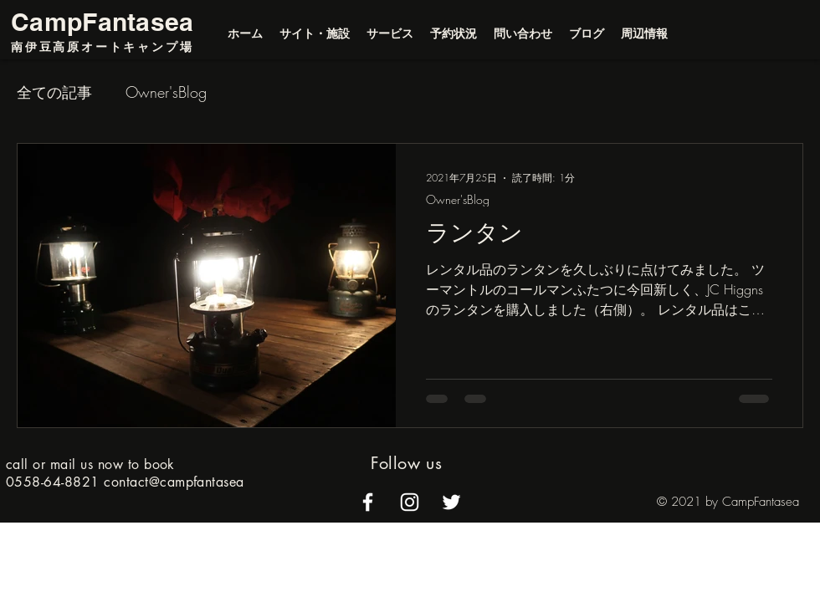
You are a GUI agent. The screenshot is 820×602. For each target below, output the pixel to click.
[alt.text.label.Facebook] (368, 502)
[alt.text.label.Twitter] (451, 502)
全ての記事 (54, 92)
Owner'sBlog (166, 92)
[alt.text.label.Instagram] (409, 502)
